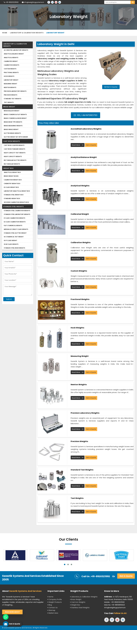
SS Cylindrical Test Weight (14, 237)
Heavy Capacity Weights (13, 156)
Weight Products (55, 602)
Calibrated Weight (80, 214)
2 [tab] (68, 564)
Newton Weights (79, 384)
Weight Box (8, 168)
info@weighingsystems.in (33, 2)
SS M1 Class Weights (11, 244)
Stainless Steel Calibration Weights (17, 211)
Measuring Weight (80, 356)
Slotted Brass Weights (12, 133)
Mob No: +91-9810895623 (114, 605)
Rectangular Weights (12, 164)
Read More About (12, 612)
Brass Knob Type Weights (13, 122)
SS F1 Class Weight (10, 240)
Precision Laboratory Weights (85, 413)
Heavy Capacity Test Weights (14, 153)
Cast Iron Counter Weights (14, 145)
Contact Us (52, 607)
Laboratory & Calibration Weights (26, 33)
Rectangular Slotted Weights (15, 160)
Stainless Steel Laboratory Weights (17, 214)
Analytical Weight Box (12, 172)
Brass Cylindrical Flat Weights (15, 114)
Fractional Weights (80, 299)
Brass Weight (9, 107)
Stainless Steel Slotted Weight (15, 233)
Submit (9, 299)
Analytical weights (80, 185)
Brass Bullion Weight (11, 111)
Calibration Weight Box (13, 180)
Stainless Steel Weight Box (13, 195)
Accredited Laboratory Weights (86, 129)
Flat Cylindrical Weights (13, 225)
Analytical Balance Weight (84, 157)
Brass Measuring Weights (13, 126)
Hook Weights (77, 327)
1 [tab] (64, 564)
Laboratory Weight (11, 80)
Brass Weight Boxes (11, 176)
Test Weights (77, 498)
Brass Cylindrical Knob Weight (15, 118)
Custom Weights (79, 271)
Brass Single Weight (11, 129)
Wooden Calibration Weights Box (16, 202)
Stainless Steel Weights (13, 206)
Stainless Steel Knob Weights (14, 248)
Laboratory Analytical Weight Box (17, 191)
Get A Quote (110, 87)
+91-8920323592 (11, 2)
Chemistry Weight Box (12, 183)
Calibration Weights (81, 242)
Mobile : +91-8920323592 (114, 602)
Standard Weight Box (12, 198)
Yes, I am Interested (85, 115)
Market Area (53, 613)
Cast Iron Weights (11, 141)
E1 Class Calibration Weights (14, 218)
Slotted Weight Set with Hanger (16, 137)
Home (4, 33)
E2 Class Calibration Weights (15, 222)
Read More (77, 145)
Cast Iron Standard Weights (14, 149)
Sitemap (51, 610)
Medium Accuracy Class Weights (16, 229)
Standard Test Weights (82, 469)
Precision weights (79, 441)
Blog (50, 605)
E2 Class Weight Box (11, 187)
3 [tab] (71, 564)
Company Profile (55, 599)
